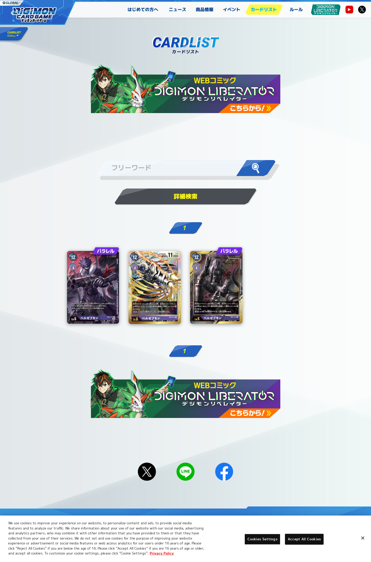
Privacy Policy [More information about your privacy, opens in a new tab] (162, 553)
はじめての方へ (143, 9)
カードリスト (264, 9)
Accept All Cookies (304, 539)
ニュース (177, 9)
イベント (231, 9)
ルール (296, 9)
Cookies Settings (262, 539)
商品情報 (204, 9)
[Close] (362, 538)
